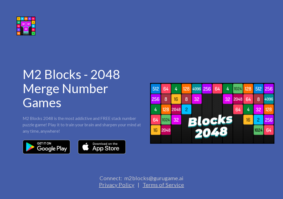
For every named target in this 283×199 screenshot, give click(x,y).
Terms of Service (163, 184)
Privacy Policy (116, 184)
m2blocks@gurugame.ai (154, 178)
